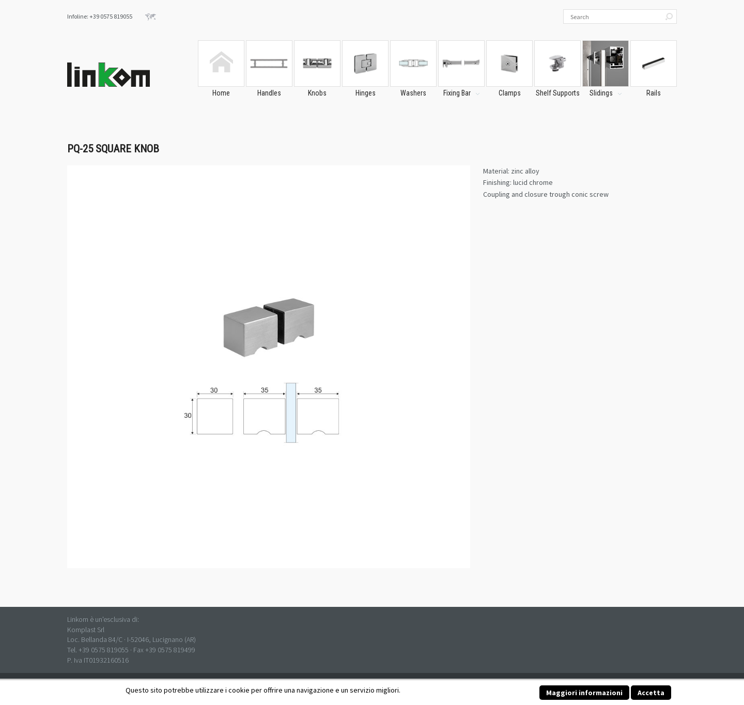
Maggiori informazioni (584, 692)
